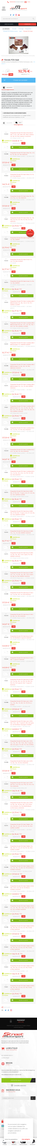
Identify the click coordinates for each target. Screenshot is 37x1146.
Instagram (16, 15)
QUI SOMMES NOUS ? (7, 1055)
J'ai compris (26, 1139)
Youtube (19, 15)
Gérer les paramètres (11, 1139)
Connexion (27, 24)
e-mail (28, 1)
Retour (7, 28)
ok (32, 1098)
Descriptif (9, 87)
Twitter (13, 15)
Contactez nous (16, 1080)
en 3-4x (21, 1022)
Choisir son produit (20, 80)
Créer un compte (9, 24)
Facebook (10, 15)
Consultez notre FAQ (20, 1085)
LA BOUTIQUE (5, 1058)
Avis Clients (18, 1110)
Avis (20, 122)
